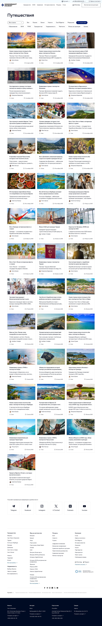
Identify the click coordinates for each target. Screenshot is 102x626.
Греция (32, 538)
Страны (54, 540)
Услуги (77, 547)
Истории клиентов (50, 5)
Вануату (9, 535)
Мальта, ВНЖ (33, 566)
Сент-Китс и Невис (12, 550)
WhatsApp (76, 5)
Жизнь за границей (74, 26)
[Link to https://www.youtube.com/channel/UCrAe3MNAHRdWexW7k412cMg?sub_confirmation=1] (57, 588)
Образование (13, 26)
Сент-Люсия (10, 552)
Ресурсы (58, 5)
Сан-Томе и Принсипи (13, 538)
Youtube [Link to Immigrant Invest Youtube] (84, 508)
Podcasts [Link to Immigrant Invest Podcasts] (70, 508)
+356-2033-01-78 (12, 618)
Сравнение (40, 5)
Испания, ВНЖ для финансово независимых (38, 561)
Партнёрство (78, 550)
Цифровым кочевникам (58, 543)
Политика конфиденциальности (35, 592)
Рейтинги (62, 26)
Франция (32, 564)
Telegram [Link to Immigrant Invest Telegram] (14, 508)
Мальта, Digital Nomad (36, 571)
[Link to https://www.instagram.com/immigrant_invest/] (49, 588)
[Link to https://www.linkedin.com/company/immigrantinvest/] (52, 588)
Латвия (32, 547)
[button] (21, 49)
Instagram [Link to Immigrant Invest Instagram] (42, 508)
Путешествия (82, 22)
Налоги (50, 22)
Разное (35, 22)
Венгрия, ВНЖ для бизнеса (37, 554)
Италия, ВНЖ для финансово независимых (38, 578)
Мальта (9, 555)
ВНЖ (33, 5)
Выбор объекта (11, 569)
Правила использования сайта (22, 592)
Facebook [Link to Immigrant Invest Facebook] (28, 508)
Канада (32, 574)
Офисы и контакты (80, 538)
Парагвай (10, 558)
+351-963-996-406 (57, 618)
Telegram (86, 562)
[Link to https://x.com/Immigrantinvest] (55, 588)
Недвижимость (50, 26)
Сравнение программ (58, 553)
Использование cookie (46, 592)
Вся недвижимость (12, 573)
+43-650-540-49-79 (35, 616)
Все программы (12, 563)
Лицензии (77, 545)
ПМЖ (29, 26)
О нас (64, 5)
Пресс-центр (78, 554)
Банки (42, 22)
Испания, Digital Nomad (36, 557)
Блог (53, 535)
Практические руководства (60, 551)
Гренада (9, 545)
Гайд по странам (11, 571)
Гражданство (27, 5)
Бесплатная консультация (91, 5)
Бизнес (86, 26)
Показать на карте (13, 616)
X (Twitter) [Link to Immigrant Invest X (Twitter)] (56, 508)
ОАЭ (31, 550)
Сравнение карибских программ (61, 548)
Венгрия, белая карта (36, 552)
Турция (9, 540)
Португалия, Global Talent (37, 545)
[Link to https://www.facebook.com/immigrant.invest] (44, 588)
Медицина (71, 22)
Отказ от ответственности (57, 592)
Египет (9, 560)
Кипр (31, 540)
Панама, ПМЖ (34, 581)
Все (28, 22)
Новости (54, 538)
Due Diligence (60, 22)
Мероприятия (78, 552)
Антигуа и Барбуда (12, 542)
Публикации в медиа (80, 557)
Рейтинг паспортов (57, 555)
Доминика (10, 547)
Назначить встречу (81, 564)
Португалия (33, 542)
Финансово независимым (59, 546)
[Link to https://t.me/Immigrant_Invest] (47, 588)
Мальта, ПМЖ (34, 569)
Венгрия (32, 535)
